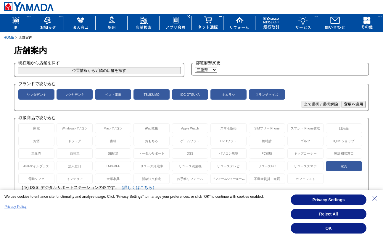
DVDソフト (228, 141)
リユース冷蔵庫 (151, 166)
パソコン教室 (228, 153)
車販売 (36, 153)
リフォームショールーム (228, 178)
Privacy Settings (329, 199)
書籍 (113, 141)
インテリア (75, 179)
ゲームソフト (190, 141)
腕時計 (267, 141)
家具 (344, 166)
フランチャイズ (266, 94)
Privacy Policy (15, 207)
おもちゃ (151, 141)
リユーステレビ (228, 166)
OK (329, 228)
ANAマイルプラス (36, 166)
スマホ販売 (228, 128)
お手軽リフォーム (190, 179)
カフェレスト (305, 179)
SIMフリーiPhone (266, 128)
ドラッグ (74, 141)
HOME (9, 37)
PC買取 (266, 153)
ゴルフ (305, 141)
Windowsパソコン (75, 128)
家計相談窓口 (344, 153)
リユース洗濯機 (190, 166)
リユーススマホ (305, 166)
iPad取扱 (151, 128)
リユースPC (267, 166)
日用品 (344, 128)
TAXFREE (113, 166)
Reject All (328, 214)
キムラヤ (228, 94)
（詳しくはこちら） (138, 187)
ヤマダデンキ (36, 94)
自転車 (75, 153)
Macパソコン (113, 128)
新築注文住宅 (151, 179)
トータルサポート (152, 153)
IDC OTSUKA (189, 94)
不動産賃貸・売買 (267, 179)
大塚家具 (113, 179)
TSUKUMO (152, 94)
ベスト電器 (113, 94)
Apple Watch (190, 128)
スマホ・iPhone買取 (305, 128)
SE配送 (113, 153)
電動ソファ (36, 179)
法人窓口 (74, 166)
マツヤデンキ (74, 94)
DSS (190, 153)
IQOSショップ (343, 141)
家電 (36, 128)
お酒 (36, 141)
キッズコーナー (305, 153)
